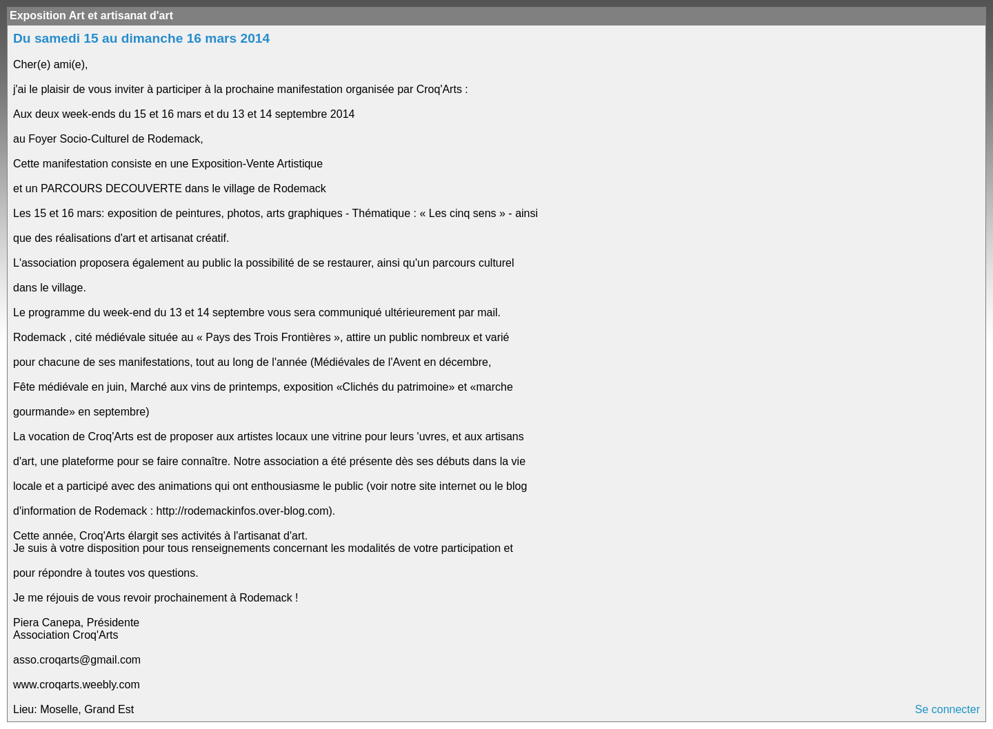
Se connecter (947, 709)
